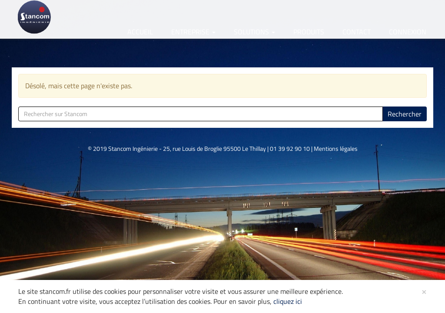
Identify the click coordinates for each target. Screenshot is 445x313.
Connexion (407, 32)
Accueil (140, 32)
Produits (308, 32)
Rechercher (405, 114)
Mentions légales (336, 148)
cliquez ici (287, 301)
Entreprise (193, 32)
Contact (356, 32)
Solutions (254, 32)
